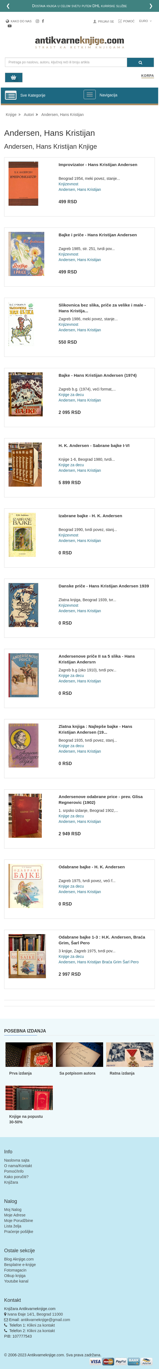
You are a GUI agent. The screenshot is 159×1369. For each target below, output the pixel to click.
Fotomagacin (15, 1270)
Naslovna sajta (16, 1160)
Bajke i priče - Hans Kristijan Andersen (98, 234)
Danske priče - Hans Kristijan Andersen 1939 (104, 586)
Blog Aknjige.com (19, 1259)
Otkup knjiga (15, 1275)
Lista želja (12, 1226)
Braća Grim (112, 962)
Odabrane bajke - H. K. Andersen (92, 866)
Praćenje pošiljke (18, 1231)
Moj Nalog (12, 1209)
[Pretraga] (140, 62)
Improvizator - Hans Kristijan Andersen (98, 164)
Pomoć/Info (14, 1171)
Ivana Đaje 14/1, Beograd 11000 (35, 1314)
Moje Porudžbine (18, 1220)
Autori (29, 114)
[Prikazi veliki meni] (90, 94)
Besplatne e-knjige (20, 1264)
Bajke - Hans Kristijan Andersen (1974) (98, 375)
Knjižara (11, 1182)
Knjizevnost (68, 184)
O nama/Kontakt (18, 1166)
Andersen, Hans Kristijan (62, 114)
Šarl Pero (131, 962)
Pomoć (129, 21)
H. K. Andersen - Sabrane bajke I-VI (94, 445)
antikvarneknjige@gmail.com (45, 1320)
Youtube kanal (16, 1281)
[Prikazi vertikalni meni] (11, 95)
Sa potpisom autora (77, 1073)
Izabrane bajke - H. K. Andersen (90, 515)
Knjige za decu (71, 394)
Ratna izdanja (122, 1073)
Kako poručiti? (16, 1177)
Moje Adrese (15, 1215)
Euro (145, 21)
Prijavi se (106, 21)
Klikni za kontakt (41, 1325)
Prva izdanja (20, 1073)
